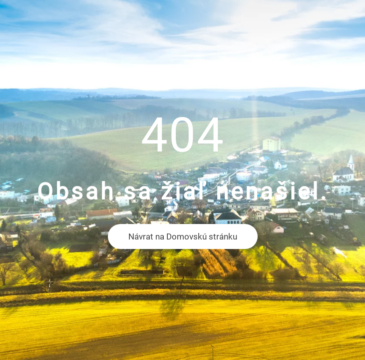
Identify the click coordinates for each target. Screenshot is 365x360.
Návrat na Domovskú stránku (182, 237)
